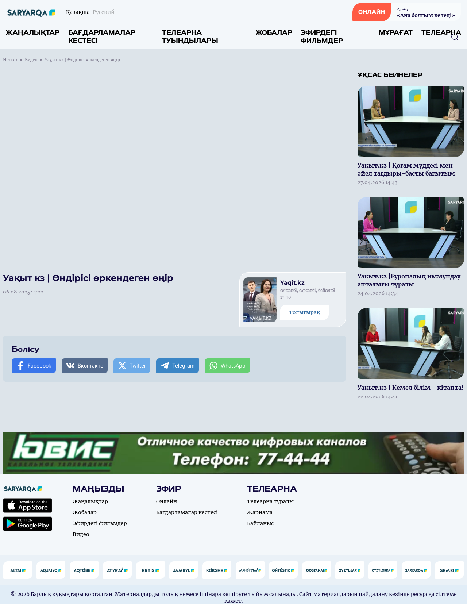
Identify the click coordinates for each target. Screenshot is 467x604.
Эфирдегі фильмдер (322, 36)
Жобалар (274, 32)
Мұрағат (396, 32)
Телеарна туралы (270, 501)
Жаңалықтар (32, 32)
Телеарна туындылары (190, 36)
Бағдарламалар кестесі (101, 36)
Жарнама (260, 512)
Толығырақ (304, 312)
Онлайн (166, 501)
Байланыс (260, 523)
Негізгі (10, 59)
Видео (31, 59)
